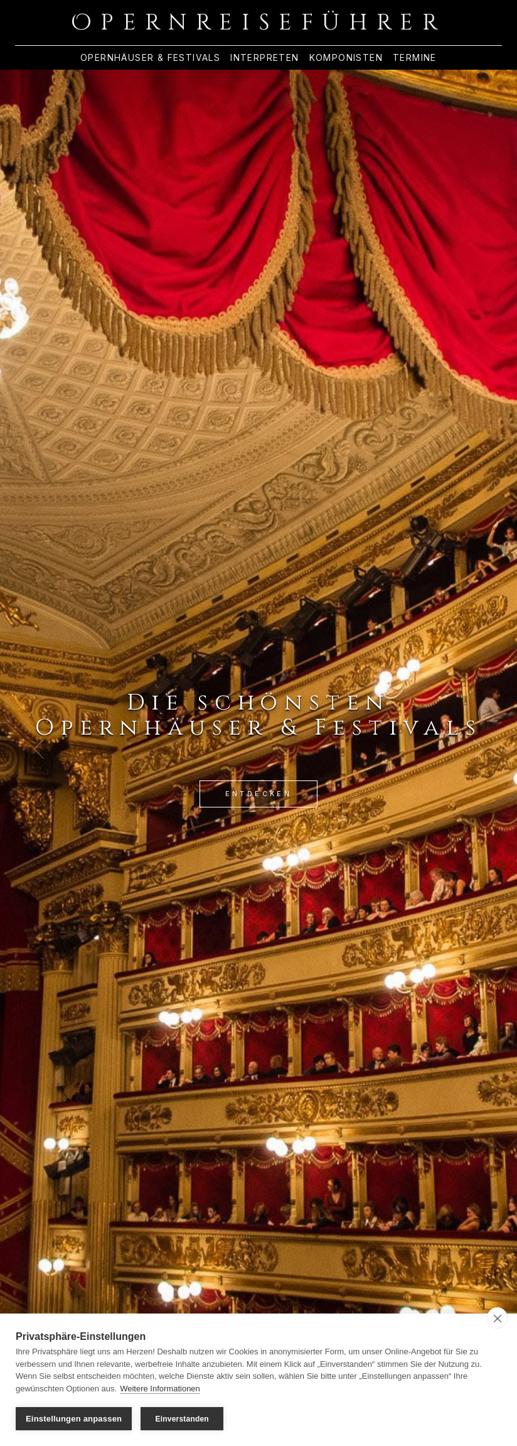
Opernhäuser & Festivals (150, 57)
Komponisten (346, 57)
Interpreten (264, 57)
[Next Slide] (478, 749)
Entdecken (258, 793)
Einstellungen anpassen (74, 1418)
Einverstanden (182, 1419)
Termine (415, 57)
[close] (497, 1318)
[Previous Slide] (39, 749)
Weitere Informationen (160, 1388)
